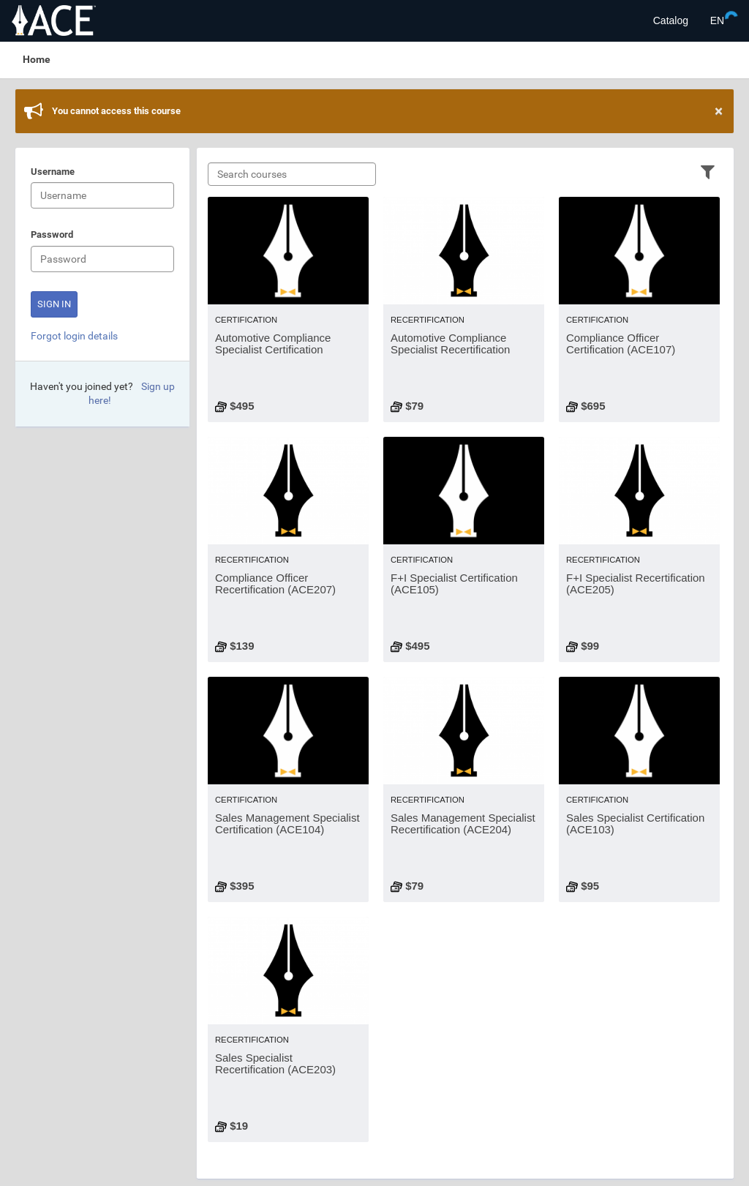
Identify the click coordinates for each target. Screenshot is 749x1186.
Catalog (670, 20)
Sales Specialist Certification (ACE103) (635, 824)
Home (36, 59)
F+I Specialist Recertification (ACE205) (635, 584)
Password (52, 235)
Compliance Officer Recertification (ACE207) (275, 584)
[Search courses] (292, 174)
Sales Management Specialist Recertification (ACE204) (463, 824)
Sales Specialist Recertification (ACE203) (275, 1064)
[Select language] (717, 20)
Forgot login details (74, 336)
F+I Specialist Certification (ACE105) (454, 584)
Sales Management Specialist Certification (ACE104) (287, 824)
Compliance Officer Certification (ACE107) (620, 344)
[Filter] (708, 171)
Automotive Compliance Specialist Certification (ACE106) (273, 349)
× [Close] (719, 111)
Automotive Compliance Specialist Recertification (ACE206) (450, 349)
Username (53, 172)
